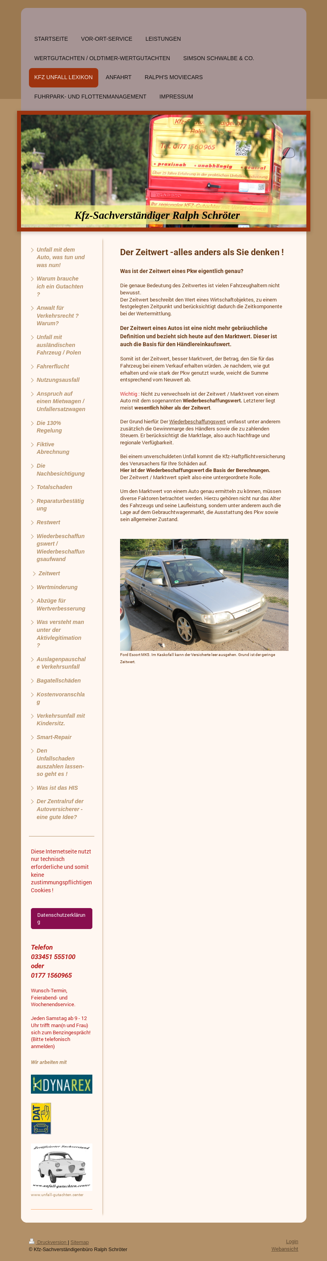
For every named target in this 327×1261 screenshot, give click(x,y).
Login (292, 1241)
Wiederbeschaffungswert (197, 421)
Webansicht (285, 1249)
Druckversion (48, 1242)
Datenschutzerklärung (61, 918)
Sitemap (80, 1242)
